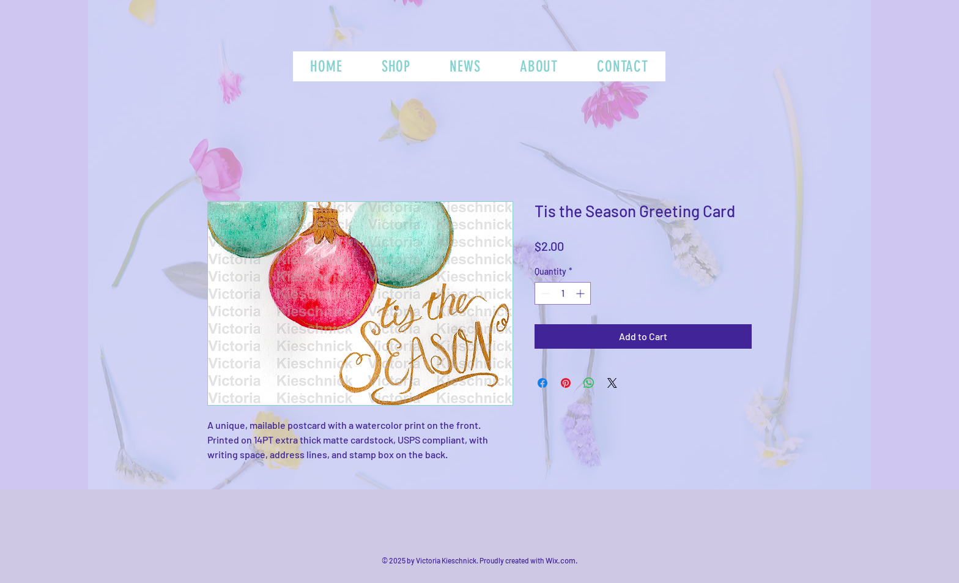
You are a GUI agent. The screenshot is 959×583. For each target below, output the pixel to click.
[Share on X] (612, 383)
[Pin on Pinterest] (565, 383)
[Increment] (581, 293)
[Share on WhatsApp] (589, 383)
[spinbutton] (563, 293)
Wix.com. (562, 560)
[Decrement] (544, 293)
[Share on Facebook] (542, 383)
